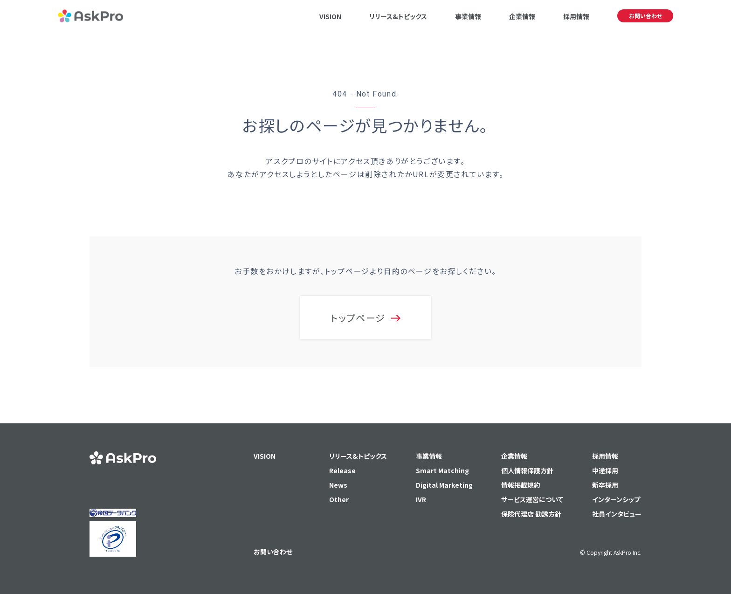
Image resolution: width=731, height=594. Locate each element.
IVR (421, 499)
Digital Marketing (444, 485)
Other (339, 499)
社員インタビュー (616, 513)
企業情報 (522, 16)
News (338, 485)
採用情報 (576, 16)
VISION (330, 16)
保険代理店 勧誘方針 (531, 513)
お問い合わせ (645, 16)
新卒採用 (605, 485)
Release (342, 470)
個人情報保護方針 (527, 470)
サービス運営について (532, 499)
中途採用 (605, 470)
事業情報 (468, 16)
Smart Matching (442, 470)
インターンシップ (616, 499)
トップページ (358, 318)
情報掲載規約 (520, 485)
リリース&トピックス (398, 16)
